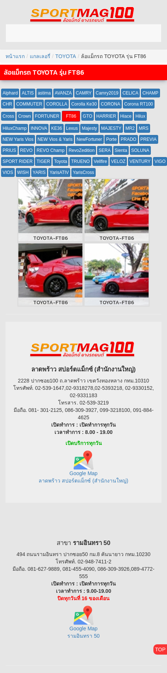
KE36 (56, 128)
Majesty (89, 128)
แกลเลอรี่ (40, 56)
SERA (105, 150)
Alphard (10, 93)
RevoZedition (81, 150)
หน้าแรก (15, 56)
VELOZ (118, 161)
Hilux (140, 116)
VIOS (8, 172)
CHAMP (150, 93)
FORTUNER (47, 116)
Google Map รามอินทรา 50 (83, 625)
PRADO (128, 139)
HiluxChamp (14, 128)
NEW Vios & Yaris (55, 139)
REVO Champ (50, 150)
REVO (26, 150)
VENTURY (139, 161)
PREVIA (149, 139)
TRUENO (80, 161)
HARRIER (106, 116)
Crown (24, 116)
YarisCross (83, 172)
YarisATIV (59, 172)
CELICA (130, 93)
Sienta (121, 150)
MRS (144, 128)
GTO (87, 116)
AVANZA (63, 93)
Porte (111, 139)
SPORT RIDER (18, 161)
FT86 (71, 116)
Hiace (126, 116)
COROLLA (56, 104)
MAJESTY (111, 128)
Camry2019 (107, 93)
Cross (8, 116)
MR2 (130, 128)
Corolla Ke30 (84, 104)
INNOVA (39, 128)
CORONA (110, 104)
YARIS (39, 172)
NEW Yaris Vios (18, 139)
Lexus (72, 128)
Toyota (60, 161)
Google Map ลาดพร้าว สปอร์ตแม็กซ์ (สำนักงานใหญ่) (83, 469)
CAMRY (84, 93)
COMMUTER (29, 104)
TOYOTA (65, 56)
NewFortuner (89, 139)
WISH (23, 172)
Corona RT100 (138, 104)
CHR (7, 104)
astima (44, 93)
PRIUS (9, 150)
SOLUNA (140, 150)
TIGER (43, 161)
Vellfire (100, 161)
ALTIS (27, 93)
